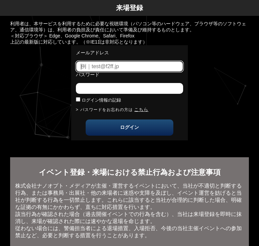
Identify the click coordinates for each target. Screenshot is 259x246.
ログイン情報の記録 (101, 100)
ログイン (129, 127)
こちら (141, 109)
